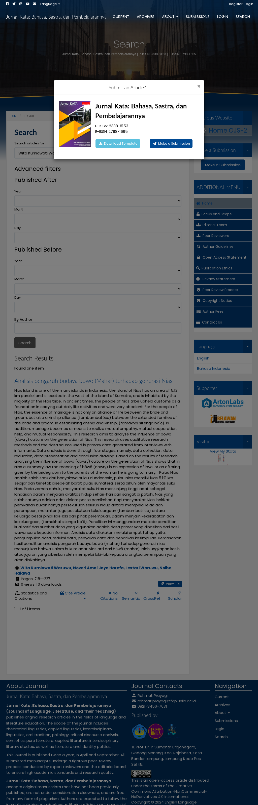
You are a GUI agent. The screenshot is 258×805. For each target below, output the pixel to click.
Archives (145, 16)
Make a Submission (171, 143)
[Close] (199, 86)
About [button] (170, 16)
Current (121, 16)
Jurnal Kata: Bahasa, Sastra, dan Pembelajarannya (56, 16)
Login (249, 4)
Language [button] (50, 4)
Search (243, 16)
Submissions (198, 16)
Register (236, 4)
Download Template (118, 143)
